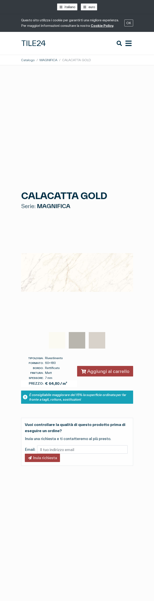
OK (128, 23)
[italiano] (67, 7)
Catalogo (28, 60)
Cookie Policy (102, 25)
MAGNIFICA (48, 60)
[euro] (89, 7)
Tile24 (33, 43)
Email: (30, 449)
